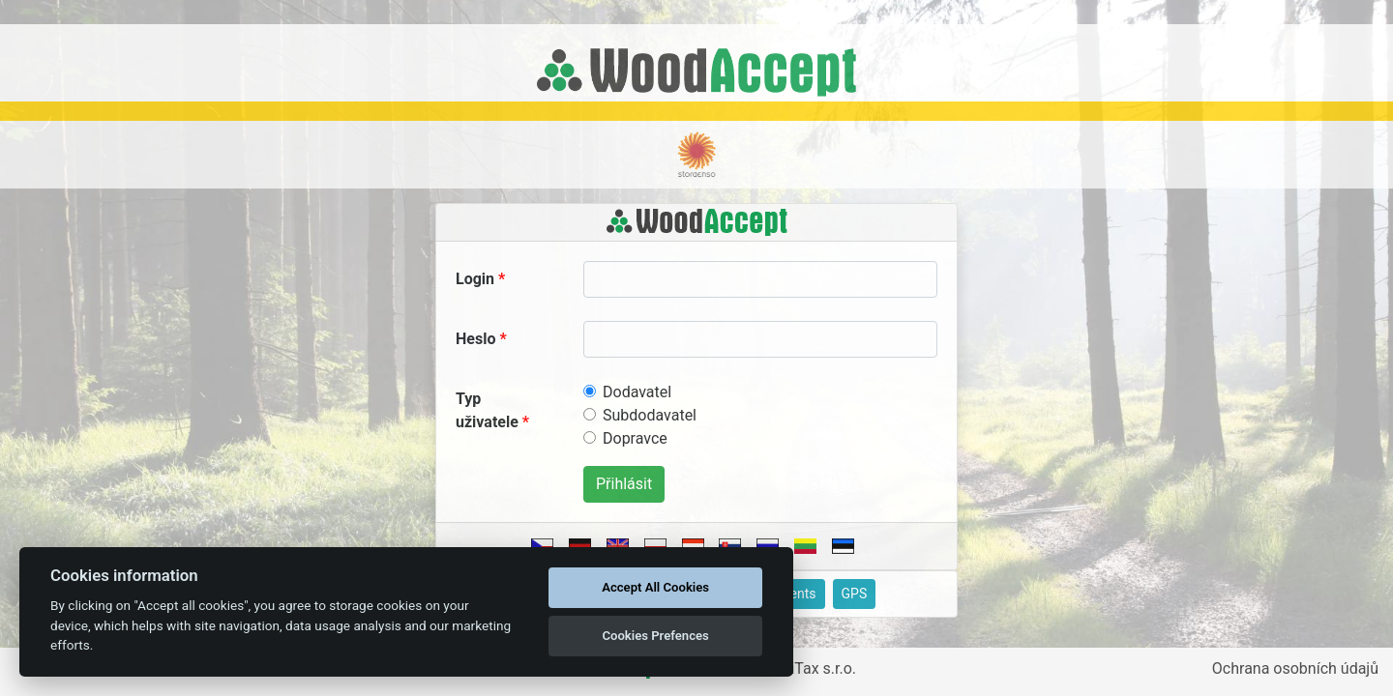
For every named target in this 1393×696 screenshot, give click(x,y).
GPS (855, 593)
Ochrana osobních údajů (1295, 668)
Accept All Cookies (655, 587)
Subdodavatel (649, 415)
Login (475, 279)
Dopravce (635, 438)
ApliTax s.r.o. (812, 668)
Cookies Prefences (655, 635)
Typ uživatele (487, 410)
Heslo (475, 339)
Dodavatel (637, 392)
